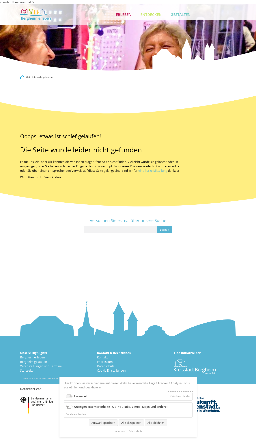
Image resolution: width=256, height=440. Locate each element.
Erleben (124, 14)
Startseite (26, 370)
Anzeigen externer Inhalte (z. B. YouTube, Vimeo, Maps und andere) (120, 407)
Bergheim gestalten (33, 362)
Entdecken (151, 14)
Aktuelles (208, 14)
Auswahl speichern (103, 422)
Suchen (164, 229)
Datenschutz (106, 366)
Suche (220, 14)
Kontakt (231, 14)
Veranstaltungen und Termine (41, 366)
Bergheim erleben (32, 357)
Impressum (105, 362)
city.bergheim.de (22, 77)
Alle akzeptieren (131, 422)
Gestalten (181, 14)
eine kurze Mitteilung (152, 171)
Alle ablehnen (156, 422)
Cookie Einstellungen (111, 370)
